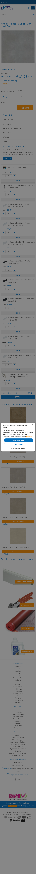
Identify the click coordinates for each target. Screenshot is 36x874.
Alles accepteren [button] (18, 440)
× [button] (32, 424)
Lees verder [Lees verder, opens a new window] (29, 436)
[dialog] (18, 437)
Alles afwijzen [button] (18, 444)
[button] (18, 448)
